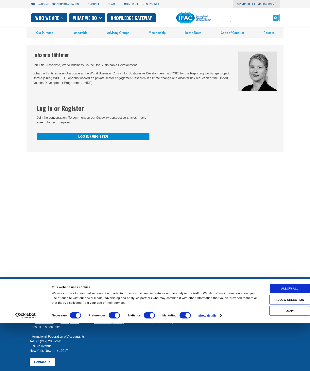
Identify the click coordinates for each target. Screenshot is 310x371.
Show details (207, 363)
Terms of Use (44, 322)
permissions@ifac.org (109, 322)
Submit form (275, 17)
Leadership (80, 35)
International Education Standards (54, 4)
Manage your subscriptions (48, 298)
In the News (193, 35)
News (111, 4)
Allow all (277, 336)
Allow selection (277, 347)
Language (93, 4)
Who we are (104, 17)
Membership (157, 35)
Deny (277, 358)
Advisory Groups (118, 35)
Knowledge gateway (185, 17)
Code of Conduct (232, 35)
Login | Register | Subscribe (141, 4)
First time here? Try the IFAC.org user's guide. (62, 307)
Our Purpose (44, 35)
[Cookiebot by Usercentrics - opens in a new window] (25, 363)
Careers (268, 35)
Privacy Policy (70, 322)
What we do (142, 17)
